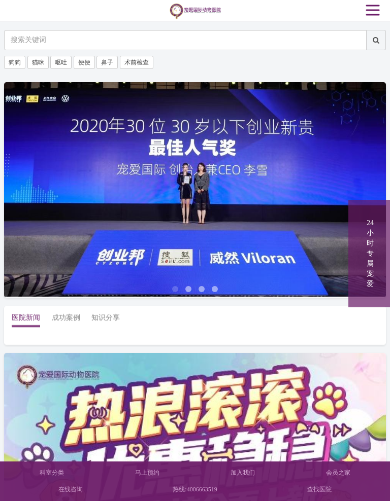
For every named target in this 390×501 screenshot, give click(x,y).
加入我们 (243, 472)
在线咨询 (70, 489)
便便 (84, 62)
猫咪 (38, 62)
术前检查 (136, 62)
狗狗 (15, 62)
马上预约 (147, 472)
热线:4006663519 (195, 489)
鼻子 (107, 62)
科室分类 (52, 472)
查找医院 (319, 489)
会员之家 (338, 472)
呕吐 (61, 62)
